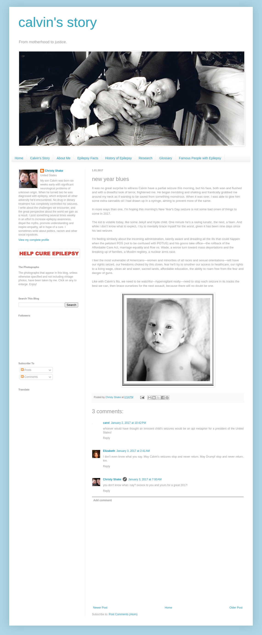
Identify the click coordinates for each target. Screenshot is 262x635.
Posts (26, 370)
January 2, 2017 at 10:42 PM (128, 422)
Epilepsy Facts (87, 158)
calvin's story (57, 22)
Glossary (165, 158)
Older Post (235, 607)
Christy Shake (112, 479)
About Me (64, 158)
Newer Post (100, 607)
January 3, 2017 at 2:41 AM (133, 451)
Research (145, 158)
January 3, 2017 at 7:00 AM (145, 479)
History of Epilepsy (118, 158)
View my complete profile (33, 240)
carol (106, 422)
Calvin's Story (40, 158)
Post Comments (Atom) (123, 614)
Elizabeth (109, 451)
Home (19, 158)
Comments (29, 377)
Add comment (102, 500)
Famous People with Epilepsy (200, 158)
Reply (106, 438)
